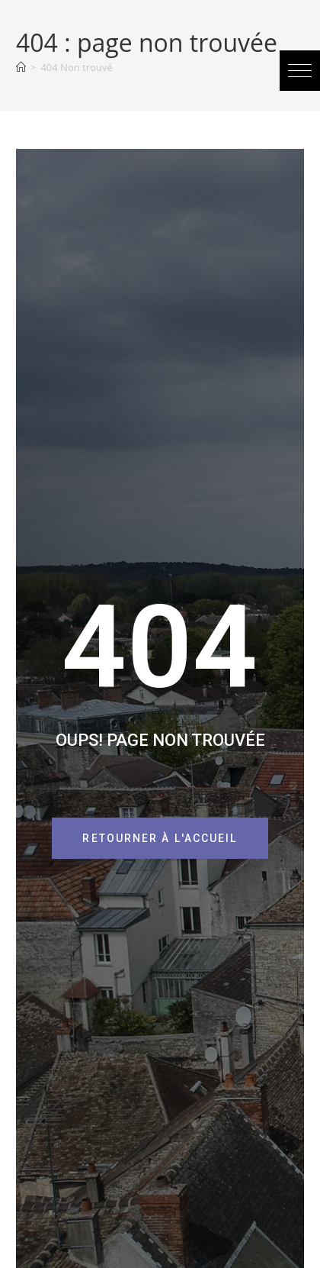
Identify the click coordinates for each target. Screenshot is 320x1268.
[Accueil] (21, 67)
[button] (300, 70)
